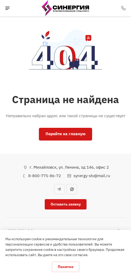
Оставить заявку (66, 204)
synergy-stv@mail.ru (91, 175)
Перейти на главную (65, 133)
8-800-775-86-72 (44, 175)
